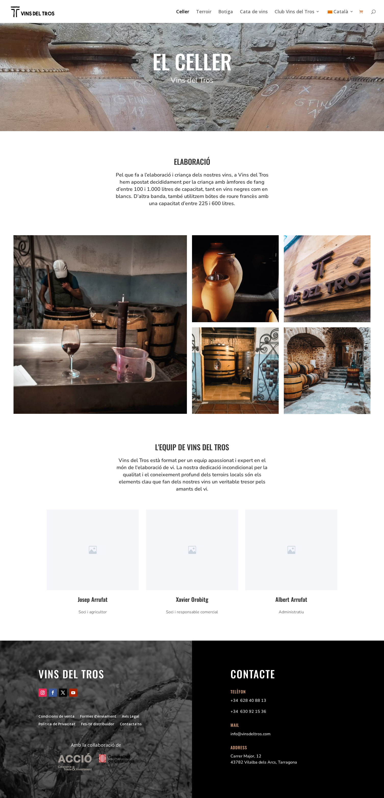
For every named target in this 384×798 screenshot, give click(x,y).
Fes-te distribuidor (97, 723)
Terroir (203, 12)
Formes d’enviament (98, 716)
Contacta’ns (131, 723)
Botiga (225, 12)
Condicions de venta (56, 716)
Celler (182, 12)
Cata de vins (254, 12)
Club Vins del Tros (294, 12)
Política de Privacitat (57, 723)
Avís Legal (130, 716)
